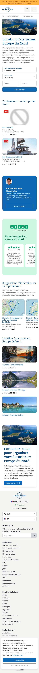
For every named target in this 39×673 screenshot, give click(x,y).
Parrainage (6, 557)
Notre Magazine (8, 583)
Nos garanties (7, 551)
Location (18, 574)
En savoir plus (18, 655)
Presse (5, 566)
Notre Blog (6, 580)
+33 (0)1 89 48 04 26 (19, 501)
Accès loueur (7, 633)
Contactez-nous (20, 508)
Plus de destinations (10, 615)
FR (19, 519)
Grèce (4, 604)
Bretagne (5, 598)
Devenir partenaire (9, 636)
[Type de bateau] (19, 76)
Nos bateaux (7, 618)
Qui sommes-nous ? (10, 545)
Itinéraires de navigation (11, 621)
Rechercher (19, 89)
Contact (5, 586)
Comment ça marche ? (11, 548)
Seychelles (6, 609)
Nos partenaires (8, 554)
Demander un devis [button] (13, 483)
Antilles (5, 612)
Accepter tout (19, 660)
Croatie (5, 601)
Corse (4, 595)
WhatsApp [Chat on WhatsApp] (19, 505)
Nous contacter (19, 206)
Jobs (4, 569)
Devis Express (7, 624)
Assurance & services (10, 560)
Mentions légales (8, 571)
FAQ (4, 563)
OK (34, 535)
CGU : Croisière (8, 574)
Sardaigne (6, 607)
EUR (19, 514)
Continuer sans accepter (19, 665)
